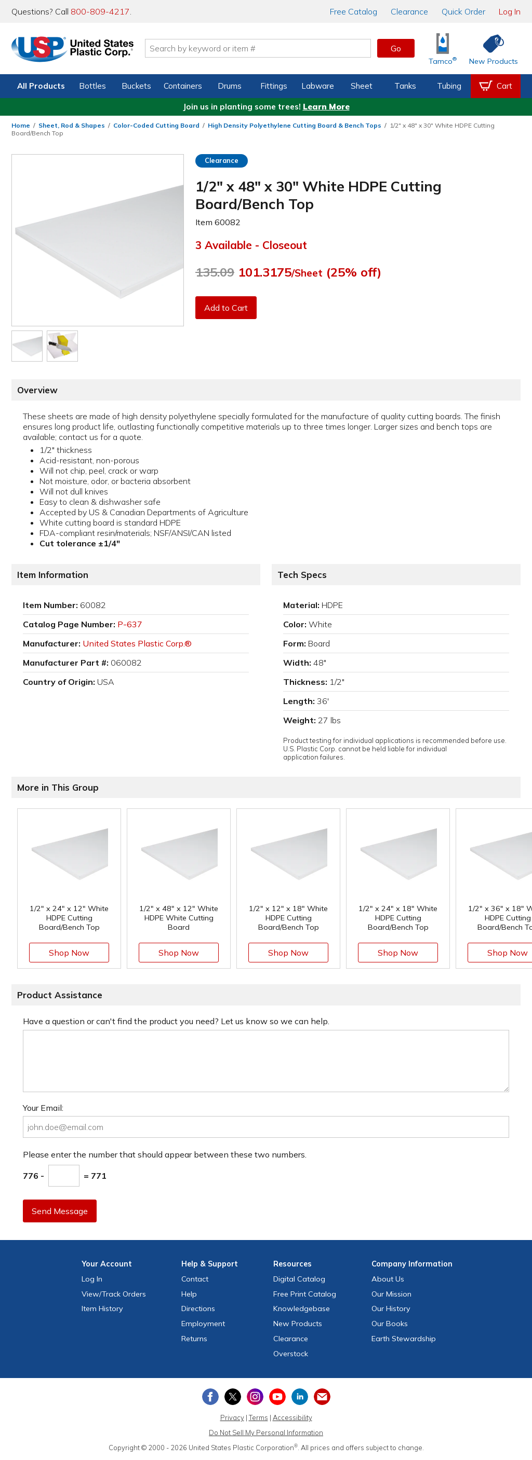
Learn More (326, 107)
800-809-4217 (100, 11)
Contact (194, 1279)
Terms (258, 1417)
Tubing (449, 86)
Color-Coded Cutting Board (156, 125)
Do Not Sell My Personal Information (266, 1432)
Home (20, 125)
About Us (387, 1279)
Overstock (290, 1353)
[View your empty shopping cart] (496, 86)
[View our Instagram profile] (255, 1396)
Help (189, 1294)
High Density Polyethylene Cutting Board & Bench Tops (294, 125)
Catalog (353, 11)
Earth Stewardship (403, 1338)
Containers (183, 86)
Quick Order (463, 11)
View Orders (114, 1294)
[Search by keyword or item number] (258, 48)
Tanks (405, 86)
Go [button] (396, 48)
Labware (317, 86)
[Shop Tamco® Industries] (442, 48)
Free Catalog (304, 1294)
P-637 (129, 624)
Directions (198, 1308)
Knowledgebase (301, 1308)
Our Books (389, 1323)
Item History (102, 1308)
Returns (194, 1338)
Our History (390, 1308)
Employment (203, 1323)
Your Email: (43, 1108)
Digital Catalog (299, 1279)
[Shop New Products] (490, 48)
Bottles (92, 86)
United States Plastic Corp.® (137, 643)
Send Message (60, 1211)
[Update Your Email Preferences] (322, 1396)
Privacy (232, 1417)
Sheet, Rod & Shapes (71, 125)
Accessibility (292, 1417)
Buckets (136, 86)
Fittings (273, 86)
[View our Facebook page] (210, 1396)
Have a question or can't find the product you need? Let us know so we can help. (176, 1021)
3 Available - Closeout (251, 245)
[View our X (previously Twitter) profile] (232, 1396)
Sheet (362, 86)
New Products (297, 1323)
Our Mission (391, 1294)
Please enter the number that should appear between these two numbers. (165, 1154)
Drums (230, 86)
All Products (41, 86)
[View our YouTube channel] (277, 1396)
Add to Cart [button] (226, 307)
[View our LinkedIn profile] (299, 1396)
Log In (510, 11)
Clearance (409, 11)
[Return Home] (72, 50)
